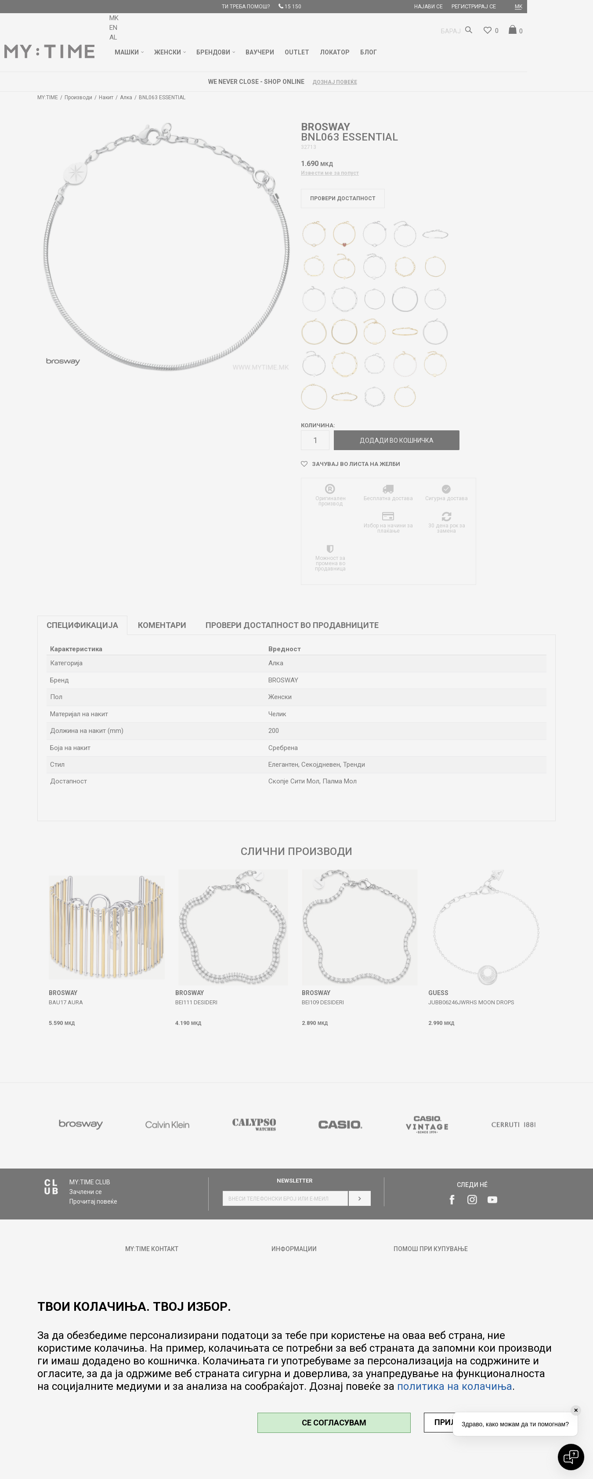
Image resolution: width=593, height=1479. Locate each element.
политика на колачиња (454, 1386)
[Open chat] (571, 1457)
